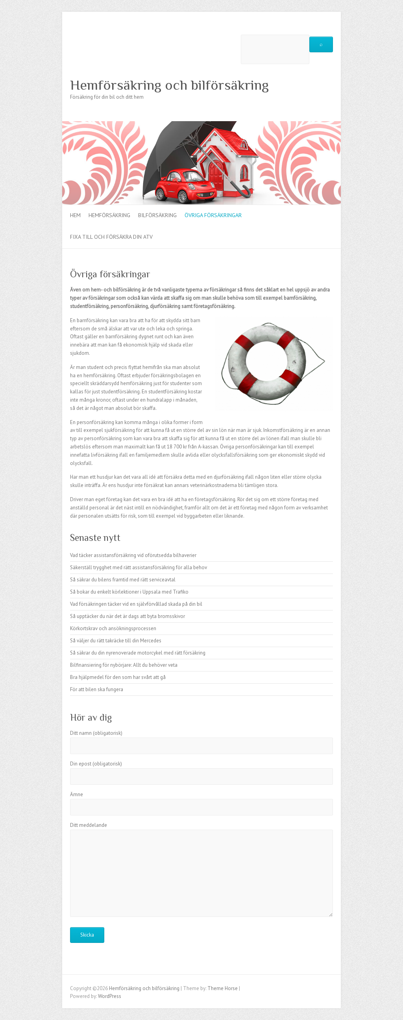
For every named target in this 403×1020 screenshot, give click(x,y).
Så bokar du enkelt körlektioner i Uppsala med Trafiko (129, 591)
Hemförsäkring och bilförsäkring (169, 85)
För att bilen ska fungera (96, 689)
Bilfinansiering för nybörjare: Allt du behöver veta (123, 665)
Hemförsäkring (109, 215)
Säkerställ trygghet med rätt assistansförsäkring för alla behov (138, 567)
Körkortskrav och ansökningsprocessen (113, 628)
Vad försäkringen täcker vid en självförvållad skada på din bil (136, 604)
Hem (75, 215)
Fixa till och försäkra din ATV (111, 236)
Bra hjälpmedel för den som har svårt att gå (118, 677)
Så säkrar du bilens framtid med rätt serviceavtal (123, 579)
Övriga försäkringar (213, 215)
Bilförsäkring (157, 215)
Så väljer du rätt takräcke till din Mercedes (115, 640)
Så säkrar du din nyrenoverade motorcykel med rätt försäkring (137, 652)
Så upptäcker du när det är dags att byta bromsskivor (127, 616)
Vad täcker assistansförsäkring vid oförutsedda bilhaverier (133, 555)
